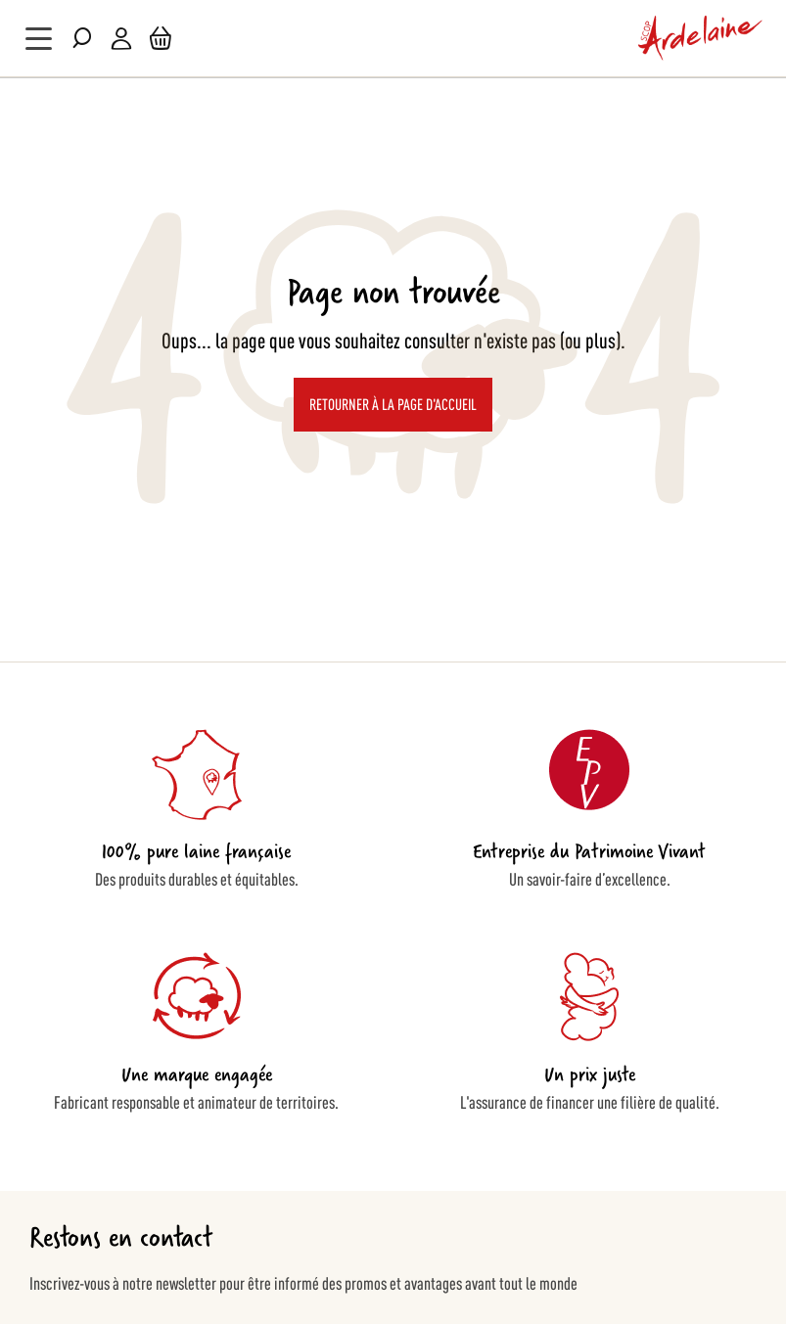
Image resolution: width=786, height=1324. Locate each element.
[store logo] (700, 38)
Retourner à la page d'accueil (393, 403)
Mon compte (121, 39)
